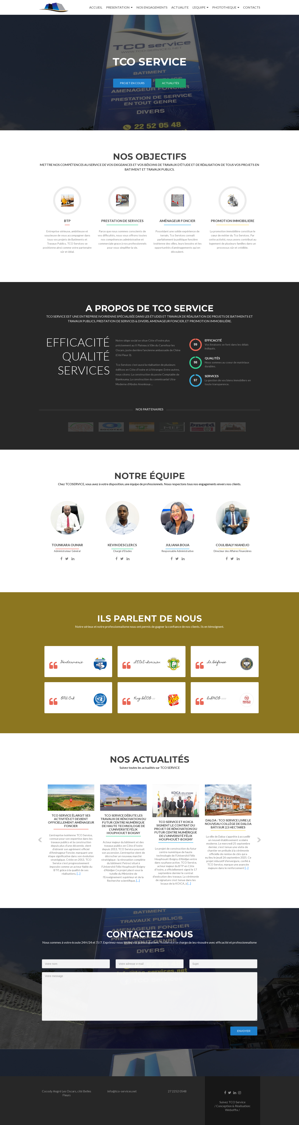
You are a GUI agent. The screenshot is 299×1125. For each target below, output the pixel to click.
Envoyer (243, 1031)
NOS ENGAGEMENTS (151, 7)
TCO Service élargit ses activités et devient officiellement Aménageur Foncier (71, 821)
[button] (40, 840)
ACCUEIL (95, 7)
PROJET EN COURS (132, 83)
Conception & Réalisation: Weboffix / (233, 1108)
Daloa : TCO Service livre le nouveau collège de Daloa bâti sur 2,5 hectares (228, 823)
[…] (78, 873)
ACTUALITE (180, 7)
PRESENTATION (118, 7)
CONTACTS (251, 7)
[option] (149, 837)
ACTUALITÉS (170, 83)
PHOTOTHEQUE (224, 7)
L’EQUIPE (198, 7)
